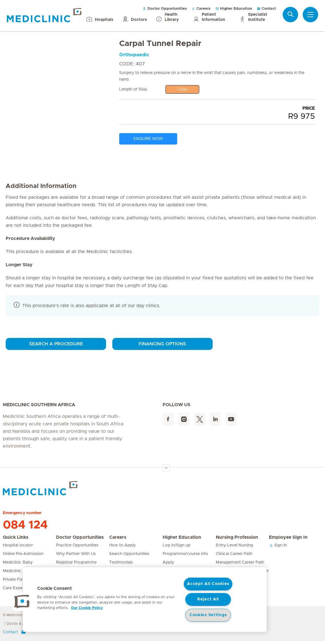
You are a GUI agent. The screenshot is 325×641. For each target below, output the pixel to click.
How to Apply (122, 545)
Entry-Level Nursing (234, 545)
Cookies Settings (208, 615)
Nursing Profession (237, 537)
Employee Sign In (288, 537)
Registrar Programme (76, 562)
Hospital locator (18, 545)
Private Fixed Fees (20, 580)
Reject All (208, 599)
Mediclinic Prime (18, 571)
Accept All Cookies (208, 584)
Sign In (278, 545)
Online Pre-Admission (23, 554)
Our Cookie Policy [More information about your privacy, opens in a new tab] (87, 608)
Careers (201, 9)
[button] (22, 601)
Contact (266, 9)
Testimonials (121, 562)
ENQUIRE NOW (148, 139)
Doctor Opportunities (165, 9)
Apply (168, 562)
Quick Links (15, 537)
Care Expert (14, 588)
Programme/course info (185, 554)
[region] (145, 599)
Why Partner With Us (76, 554)
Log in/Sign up (176, 545)
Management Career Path (240, 562)
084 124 (25, 525)
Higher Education (233, 9)
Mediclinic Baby (18, 562)
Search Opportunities (129, 554)
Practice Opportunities (77, 545)
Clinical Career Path (234, 554)
